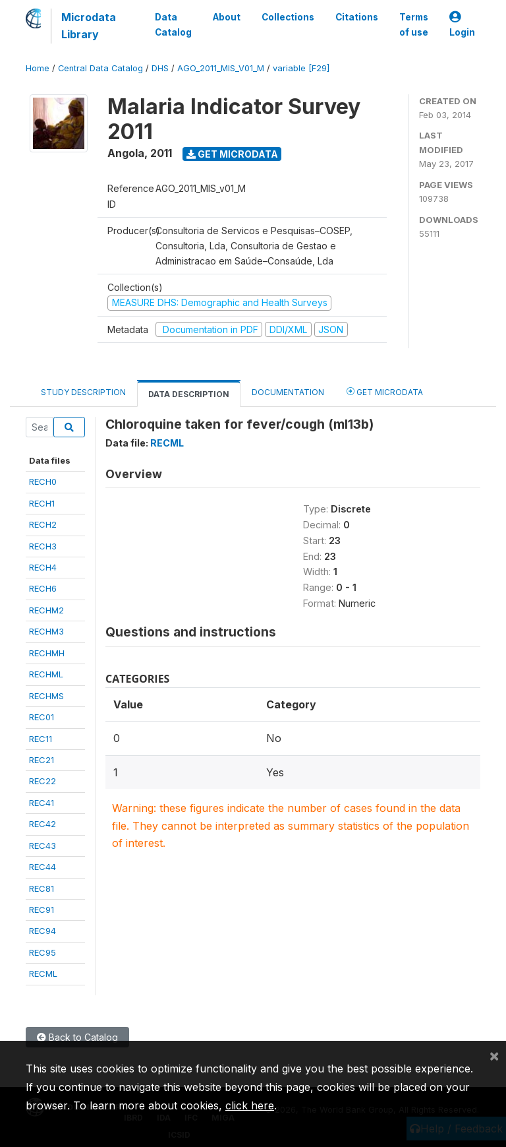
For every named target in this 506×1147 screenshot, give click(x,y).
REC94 (42, 930)
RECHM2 (46, 610)
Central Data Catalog (100, 68)
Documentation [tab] (288, 392)
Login (462, 25)
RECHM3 (46, 631)
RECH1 (42, 503)
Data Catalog (173, 24)
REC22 (42, 781)
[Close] (494, 1055)
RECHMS (46, 696)
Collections (288, 17)
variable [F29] (301, 68)
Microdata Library (88, 26)
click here (249, 1105)
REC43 (42, 845)
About (226, 17)
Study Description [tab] (83, 392)
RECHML (46, 674)
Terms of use (413, 24)
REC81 (41, 888)
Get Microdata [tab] (385, 391)
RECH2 (43, 524)
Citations (356, 17)
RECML (43, 973)
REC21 (41, 760)
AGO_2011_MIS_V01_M (220, 68)
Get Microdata (232, 154)
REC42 (42, 824)
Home (37, 68)
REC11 (40, 738)
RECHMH (47, 653)
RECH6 (43, 588)
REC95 (42, 952)
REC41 (41, 802)
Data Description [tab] (188, 394)
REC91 (41, 909)
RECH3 (43, 546)
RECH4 (43, 567)
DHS (160, 68)
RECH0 (43, 481)
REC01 (41, 717)
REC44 (42, 866)
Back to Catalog (77, 1037)
